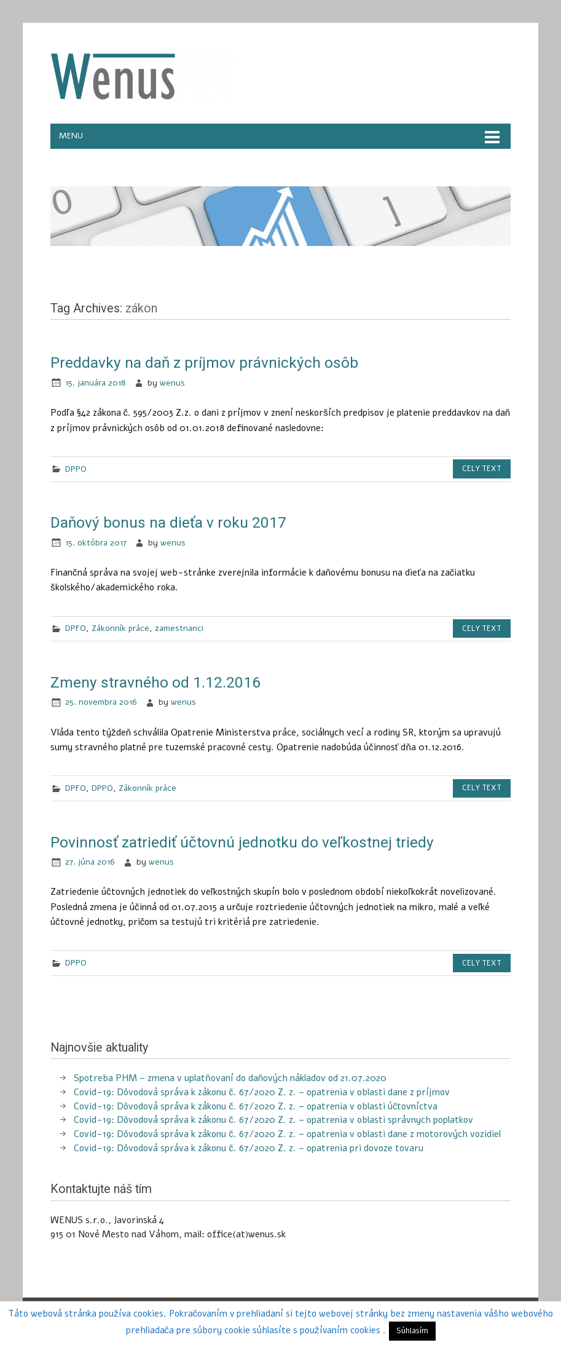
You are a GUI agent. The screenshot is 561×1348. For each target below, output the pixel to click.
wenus (172, 383)
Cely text (481, 469)
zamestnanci (179, 628)
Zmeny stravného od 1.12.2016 (155, 682)
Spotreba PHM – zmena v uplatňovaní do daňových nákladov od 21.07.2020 (230, 1078)
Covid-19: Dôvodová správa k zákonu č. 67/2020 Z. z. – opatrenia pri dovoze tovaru (248, 1148)
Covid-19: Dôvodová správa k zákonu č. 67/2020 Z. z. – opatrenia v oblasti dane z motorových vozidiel (287, 1134)
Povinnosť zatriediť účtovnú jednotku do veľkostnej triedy (242, 842)
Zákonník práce (120, 628)
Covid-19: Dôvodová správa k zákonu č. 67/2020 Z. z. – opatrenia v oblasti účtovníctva (255, 1106)
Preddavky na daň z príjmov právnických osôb (204, 362)
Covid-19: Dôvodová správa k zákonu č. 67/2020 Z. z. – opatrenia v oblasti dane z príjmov (262, 1092)
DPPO (76, 469)
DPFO (75, 628)
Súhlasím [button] (412, 1330)
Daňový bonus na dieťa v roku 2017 (168, 522)
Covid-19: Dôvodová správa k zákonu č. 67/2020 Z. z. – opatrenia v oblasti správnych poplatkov (273, 1120)
